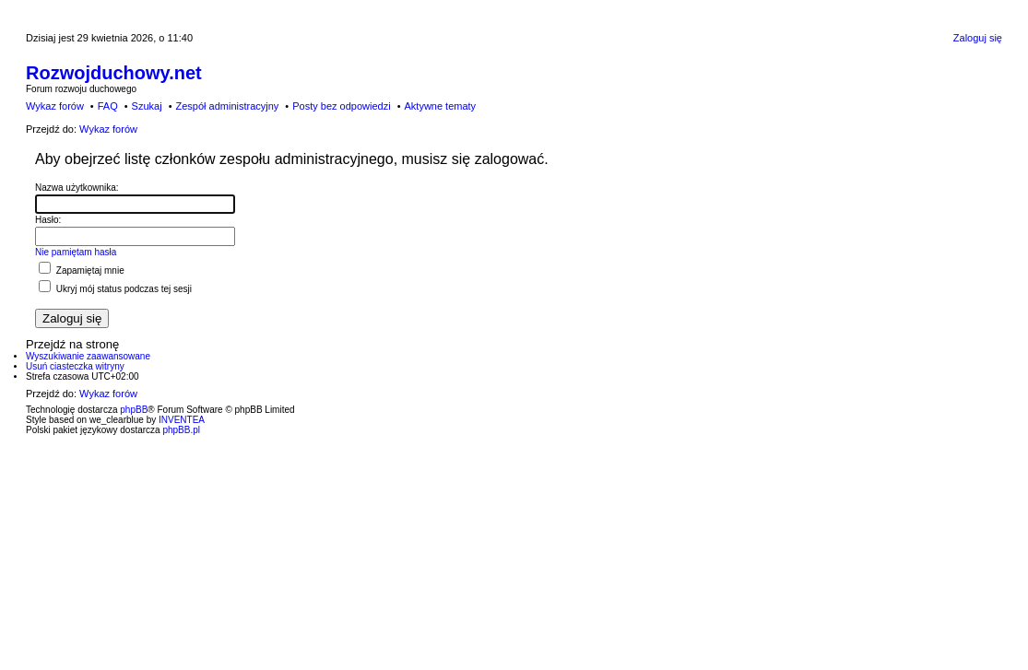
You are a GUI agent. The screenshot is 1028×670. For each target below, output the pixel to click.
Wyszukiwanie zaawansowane (88, 356)
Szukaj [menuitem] (147, 106)
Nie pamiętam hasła (75, 252)
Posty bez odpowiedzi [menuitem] (341, 106)
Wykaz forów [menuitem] (55, 106)
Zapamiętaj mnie (81, 270)
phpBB (134, 410)
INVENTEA (182, 420)
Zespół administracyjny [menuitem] (226, 106)
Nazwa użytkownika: (77, 187)
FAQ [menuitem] (108, 106)
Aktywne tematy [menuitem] (440, 106)
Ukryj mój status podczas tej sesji (115, 289)
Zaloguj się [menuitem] (977, 37)
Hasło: (48, 220)
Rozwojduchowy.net (114, 73)
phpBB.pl (181, 430)
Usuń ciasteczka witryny (75, 366)
